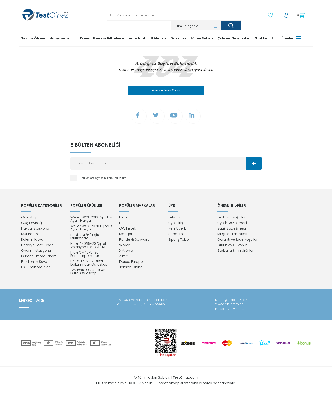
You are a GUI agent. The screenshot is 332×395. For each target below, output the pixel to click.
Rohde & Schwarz (134, 240)
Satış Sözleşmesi (231, 229)
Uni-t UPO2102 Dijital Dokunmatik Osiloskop (89, 264)
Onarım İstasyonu (36, 251)
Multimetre (30, 234)
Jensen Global (131, 268)
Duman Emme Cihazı (38, 256)
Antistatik (137, 38)
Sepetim (175, 234)
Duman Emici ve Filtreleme (102, 38)
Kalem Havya (32, 240)
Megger (125, 234)
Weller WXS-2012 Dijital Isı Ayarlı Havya (91, 220)
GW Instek (127, 229)
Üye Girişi (176, 223)
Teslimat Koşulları (231, 218)
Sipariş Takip (178, 240)
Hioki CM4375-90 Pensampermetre (85, 255)
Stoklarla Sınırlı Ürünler (274, 38)
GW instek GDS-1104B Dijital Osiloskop (87, 272)
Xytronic (126, 251)
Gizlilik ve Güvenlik (232, 245)
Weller (124, 245)
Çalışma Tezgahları (233, 38)
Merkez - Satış (32, 301)
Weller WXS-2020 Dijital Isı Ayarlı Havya (91, 228)
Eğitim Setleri (202, 38)
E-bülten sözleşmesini (93, 178)
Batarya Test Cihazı (37, 245)
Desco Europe (131, 262)
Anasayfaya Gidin (166, 90)
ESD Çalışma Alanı (36, 268)
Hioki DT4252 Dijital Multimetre (85, 237)
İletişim (174, 218)
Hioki (123, 218)
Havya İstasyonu (35, 229)
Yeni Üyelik (177, 229)
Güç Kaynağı (31, 223)
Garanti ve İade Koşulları (237, 240)
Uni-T (123, 223)
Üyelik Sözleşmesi (232, 223)
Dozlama (178, 38)
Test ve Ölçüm (33, 38)
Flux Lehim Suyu (34, 262)
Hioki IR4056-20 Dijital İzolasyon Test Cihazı (88, 246)
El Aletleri (158, 38)
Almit (123, 256)
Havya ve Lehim (63, 38)
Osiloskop (29, 218)
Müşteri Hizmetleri (232, 234)
